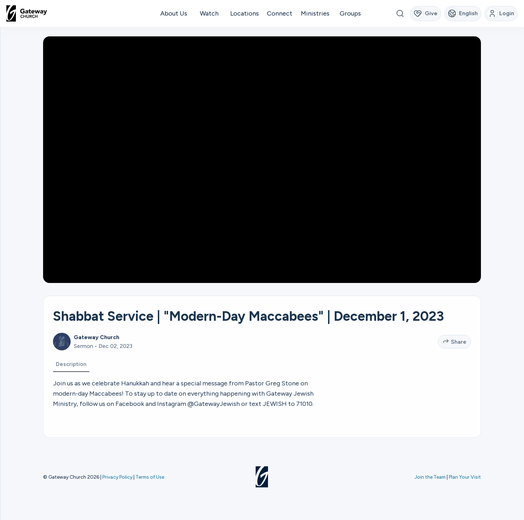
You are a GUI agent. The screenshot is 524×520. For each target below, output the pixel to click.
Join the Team (430, 477)
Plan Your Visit (465, 477)
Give (425, 13)
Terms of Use (150, 477)
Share (454, 353)
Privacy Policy (117, 477)
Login (500, 13)
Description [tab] (71, 376)
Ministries (315, 13)
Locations (244, 13)
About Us (173, 13)
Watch (209, 13)
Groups (350, 13)
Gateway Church (96, 349)
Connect (279, 13)
